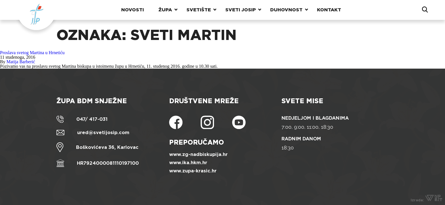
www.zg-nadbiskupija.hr (198, 154)
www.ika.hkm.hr (188, 162)
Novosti (132, 9)
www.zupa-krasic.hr (193, 170)
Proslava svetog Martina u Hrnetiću (32, 52)
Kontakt (329, 9)
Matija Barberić (21, 61)
